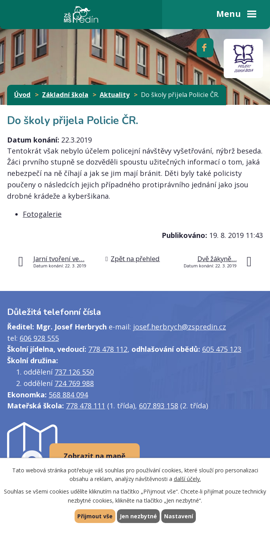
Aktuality (115, 94)
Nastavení (178, 516)
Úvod (22, 94)
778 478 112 (108, 349)
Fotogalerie (42, 214)
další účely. (187, 479)
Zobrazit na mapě (95, 456)
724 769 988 (74, 383)
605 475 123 (221, 349)
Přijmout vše (95, 516)
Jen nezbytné (138, 516)
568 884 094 (68, 394)
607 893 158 (158, 405)
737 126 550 (74, 372)
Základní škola (65, 94)
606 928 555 (39, 338)
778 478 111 (85, 405)
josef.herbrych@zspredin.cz (179, 326)
